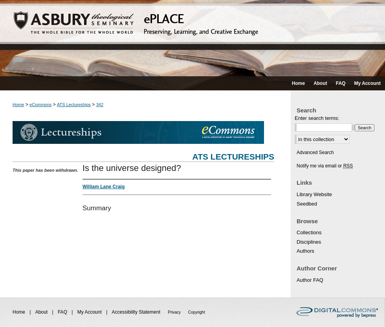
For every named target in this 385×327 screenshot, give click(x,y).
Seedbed (307, 204)
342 (99, 104)
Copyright (196, 312)
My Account (90, 312)
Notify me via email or (325, 166)
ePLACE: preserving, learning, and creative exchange (192, 38)
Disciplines (309, 242)
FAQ (63, 312)
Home (18, 104)
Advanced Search (315, 152)
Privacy (175, 312)
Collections (309, 232)
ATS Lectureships (74, 104)
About (42, 312)
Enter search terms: (317, 118)
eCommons (40, 104)
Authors (305, 251)
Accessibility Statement (137, 312)
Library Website (314, 194)
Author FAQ (310, 280)
